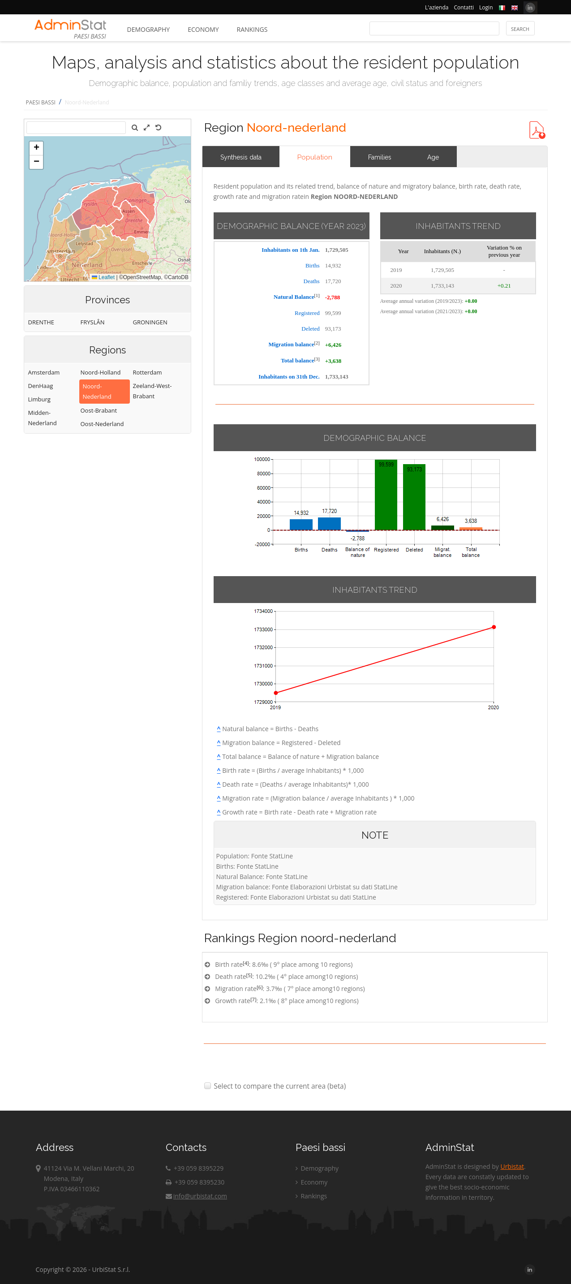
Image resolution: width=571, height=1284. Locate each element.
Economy (203, 29)
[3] (317, 359)
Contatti (464, 7)
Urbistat (512, 1166)
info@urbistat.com (196, 1196)
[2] (317, 342)
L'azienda (436, 7)
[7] (253, 999)
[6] (260, 987)
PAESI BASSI (41, 102)
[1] (317, 295)
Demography (148, 29)
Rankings (252, 29)
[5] (249, 975)
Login (486, 7)
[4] (246, 963)
